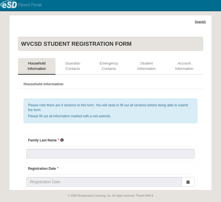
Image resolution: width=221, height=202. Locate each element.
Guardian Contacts (72, 66)
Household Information (37, 66)
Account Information (184, 66)
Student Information (146, 66)
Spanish (200, 21)
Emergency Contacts (109, 66)
